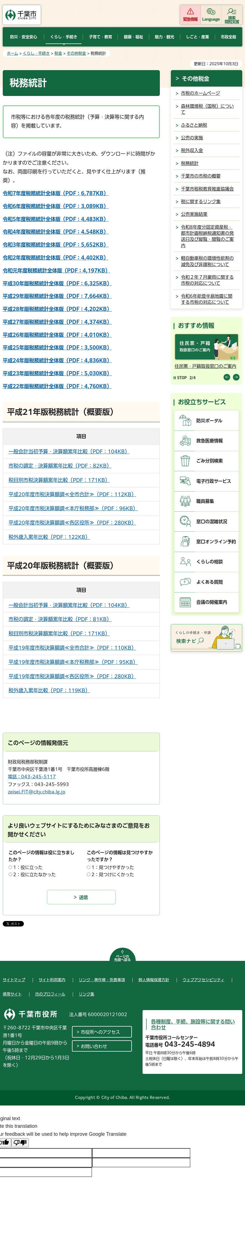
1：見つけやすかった (112, 867)
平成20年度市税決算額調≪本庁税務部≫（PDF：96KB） (73, 508)
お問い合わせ (94, 1046)
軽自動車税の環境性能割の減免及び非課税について (207, 261)
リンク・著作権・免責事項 (102, 980)
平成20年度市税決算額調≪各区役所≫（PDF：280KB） (72, 522)
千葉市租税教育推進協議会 (207, 189)
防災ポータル (209, 420)
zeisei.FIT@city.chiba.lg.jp (36, 792)
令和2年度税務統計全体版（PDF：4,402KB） (55, 257)
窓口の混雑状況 (211, 521)
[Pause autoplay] (180, 377)
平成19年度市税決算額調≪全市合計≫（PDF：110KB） (72, 647)
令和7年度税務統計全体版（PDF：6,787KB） (55, 193)
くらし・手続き (36, 53)
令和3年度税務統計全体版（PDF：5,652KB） (55, 244)
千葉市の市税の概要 (201, 176)
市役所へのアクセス (100, 1032)
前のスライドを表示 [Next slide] (236, 377)
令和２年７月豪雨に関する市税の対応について (207, 280)
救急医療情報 (209, 441)
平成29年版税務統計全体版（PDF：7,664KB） (57, 296)
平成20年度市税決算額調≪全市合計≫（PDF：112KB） (72, 494)
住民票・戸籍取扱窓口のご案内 (205, 366)
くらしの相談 (209, 561)
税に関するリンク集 (201, 201)
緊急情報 (190, 19)
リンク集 (86, 994)
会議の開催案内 (211, 602)
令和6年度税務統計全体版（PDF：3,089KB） (55, 206)
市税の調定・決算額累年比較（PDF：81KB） (60, 619)
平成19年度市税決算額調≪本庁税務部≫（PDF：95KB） (73, 662)
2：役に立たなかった (34, 874)
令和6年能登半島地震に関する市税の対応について (206, 299)
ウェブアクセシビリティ (203, 980)
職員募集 (205, 501)
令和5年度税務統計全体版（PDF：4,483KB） (55, 219)
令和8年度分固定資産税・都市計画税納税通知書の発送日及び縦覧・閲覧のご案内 (207, 236)
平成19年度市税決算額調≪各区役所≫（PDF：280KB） (72, 676)
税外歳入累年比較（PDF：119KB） (49, 690)
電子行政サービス (213, 481)
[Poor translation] (20, 1142)
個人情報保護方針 (153, 980)
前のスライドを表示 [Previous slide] (227, 377)
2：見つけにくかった (112, 874)
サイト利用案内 (52, 980)
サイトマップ (14, 980)
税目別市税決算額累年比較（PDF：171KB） (59, 480)
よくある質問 (209, 582)
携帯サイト (12, 994)
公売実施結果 (194, 214)
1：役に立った (28, 867)
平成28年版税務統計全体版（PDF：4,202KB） (57, 309)
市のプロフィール (50, 994)
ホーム (12, 53)
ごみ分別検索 (209, 461)
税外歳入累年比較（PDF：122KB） (49, 536)
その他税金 (76, 53)
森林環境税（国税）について (207, 109)
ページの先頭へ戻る (122, 958)
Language (211, 19)
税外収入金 (192, 150)
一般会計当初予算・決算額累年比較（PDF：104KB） (69, 451)
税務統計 (190, 163)
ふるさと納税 (194, 125)
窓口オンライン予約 (216, 541)
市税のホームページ (200, 93)
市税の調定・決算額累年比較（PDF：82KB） (60, 465)
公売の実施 (192, 138)
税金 (58, 53)
